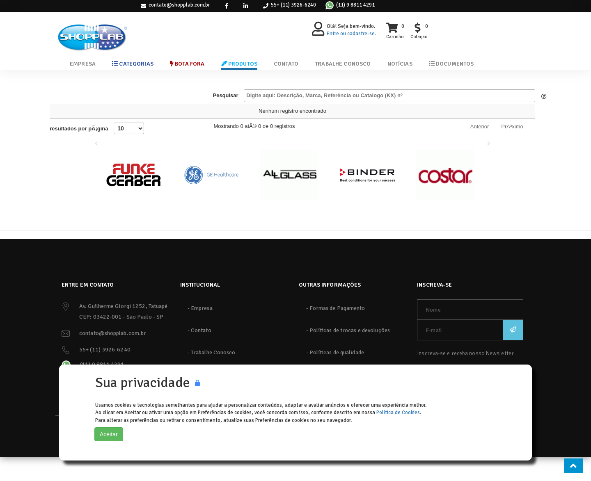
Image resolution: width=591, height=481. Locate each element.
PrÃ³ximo (512, 150)
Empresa (83, 63)
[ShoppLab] (92, 30)
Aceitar (109, 434)
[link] (226, 6)
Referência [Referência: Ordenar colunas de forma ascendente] (291, 115)
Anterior (479, 150)
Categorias (132, 63)
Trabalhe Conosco (343, 63)
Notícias (399, 63)
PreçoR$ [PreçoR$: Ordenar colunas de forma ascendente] (348, 116)
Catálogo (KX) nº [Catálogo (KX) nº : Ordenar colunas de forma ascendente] (65, 116)
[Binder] (367, 199)
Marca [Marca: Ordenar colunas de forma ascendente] (239, 115)
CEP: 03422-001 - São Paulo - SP (121, 340)
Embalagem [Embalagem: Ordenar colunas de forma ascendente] (179, 115)
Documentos (451, 63)
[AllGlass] (289, 199)
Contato (286, 63)
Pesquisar (374, 95)
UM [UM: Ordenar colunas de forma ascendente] (390, 115)
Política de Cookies (398, 412)
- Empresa (200, 331)
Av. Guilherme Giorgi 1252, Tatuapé (123, 329)
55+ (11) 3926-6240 (293, 5)
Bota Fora (187, 63)
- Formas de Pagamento (335, 331)
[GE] (211, 199)
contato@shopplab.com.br (179, 5)
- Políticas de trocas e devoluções (348, 354)
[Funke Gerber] (133, 199)
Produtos (239, 63)
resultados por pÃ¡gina (97, 152)
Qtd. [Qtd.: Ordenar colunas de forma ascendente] (425, 115)
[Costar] (445, 199)
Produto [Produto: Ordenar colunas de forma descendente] (121, 115)
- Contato (199, 354)
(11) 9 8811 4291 (355, 5)
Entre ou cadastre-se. (351, 33)
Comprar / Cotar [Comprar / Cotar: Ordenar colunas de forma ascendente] (479, 115)
